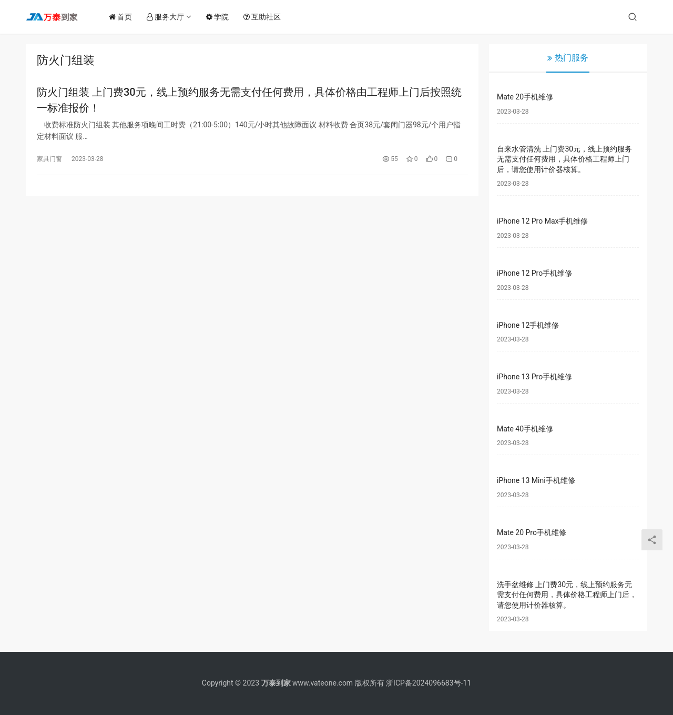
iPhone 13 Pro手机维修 (534, 376)
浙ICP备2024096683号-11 (428, 683)
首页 (123, 17)
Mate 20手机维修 (525, 97)
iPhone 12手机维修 (528, 325)
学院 (220, 17)
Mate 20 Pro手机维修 (531, 532)
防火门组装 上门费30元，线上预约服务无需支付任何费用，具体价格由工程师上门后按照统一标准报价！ (249, 100)
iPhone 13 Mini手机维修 (536, 480)
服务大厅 (168, 17)
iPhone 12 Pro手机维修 (534, 273)
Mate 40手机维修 (525, 429)
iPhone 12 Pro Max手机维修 (542, 221)
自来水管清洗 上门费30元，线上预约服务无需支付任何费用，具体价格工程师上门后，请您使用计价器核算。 (564, 159)
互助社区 (264, 17)
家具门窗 (49, 159)
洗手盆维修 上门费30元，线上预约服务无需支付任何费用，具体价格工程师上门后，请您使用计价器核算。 (567, 594)
